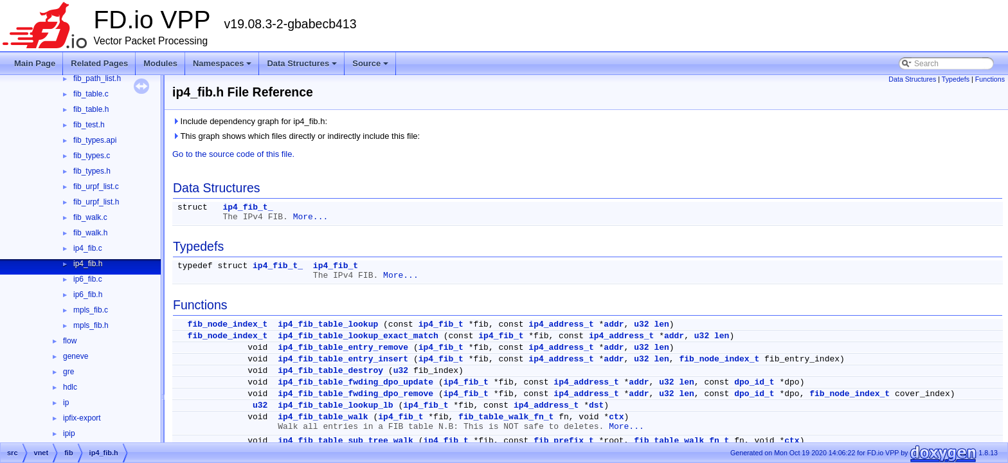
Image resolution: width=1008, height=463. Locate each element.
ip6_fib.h (87, 294)
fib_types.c (91, 155)
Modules (160, 63)
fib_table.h (91, 109)
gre (68, 371)
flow (69, 340)
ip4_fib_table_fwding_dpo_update (355, 382)
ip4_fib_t (335, 266)
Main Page (34, 63)
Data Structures (303, 67)
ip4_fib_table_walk (323, 417)
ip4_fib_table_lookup (328, 324)
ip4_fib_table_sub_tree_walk (345, 441)
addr (614, 324)
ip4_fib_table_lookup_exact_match (358, 336)
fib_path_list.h (97, 78)
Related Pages (99, 63)
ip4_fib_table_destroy (330, 371)
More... (310, 217)
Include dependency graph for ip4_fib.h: (249, 121)
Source (371, 67)
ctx (616, 417)
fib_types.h (92, 171)
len (661, 324)
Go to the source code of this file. (233, 154)
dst (596, 405)
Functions (990, 79)
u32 (641, 324)
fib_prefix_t (564, 441)
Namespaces (223, 67)
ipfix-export (82, 417)
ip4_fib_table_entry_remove (343, 347)
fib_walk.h (90, 232)
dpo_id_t (754, 382)
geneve (75, 356)
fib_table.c (91, 93)
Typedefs (955, 79)
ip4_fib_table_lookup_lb (335, 405)
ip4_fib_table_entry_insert (343, 359)
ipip (69, 433)
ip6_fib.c (87, 279)
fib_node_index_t (228, 324)
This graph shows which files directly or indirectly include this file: (296, 136)
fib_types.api (94, 140)
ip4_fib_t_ (247, 207)
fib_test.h (89, 124)
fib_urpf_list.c (96, 186)
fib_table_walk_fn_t (506, 417)
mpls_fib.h (91, 325)
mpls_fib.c (90, 309)
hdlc (70, 387)
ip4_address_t (560, 324)
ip (66, 402)
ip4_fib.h (87, 263)
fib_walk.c (90, 217)
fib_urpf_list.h (96, 201)
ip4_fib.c (87, 248)
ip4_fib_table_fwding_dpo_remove (355, 394)
